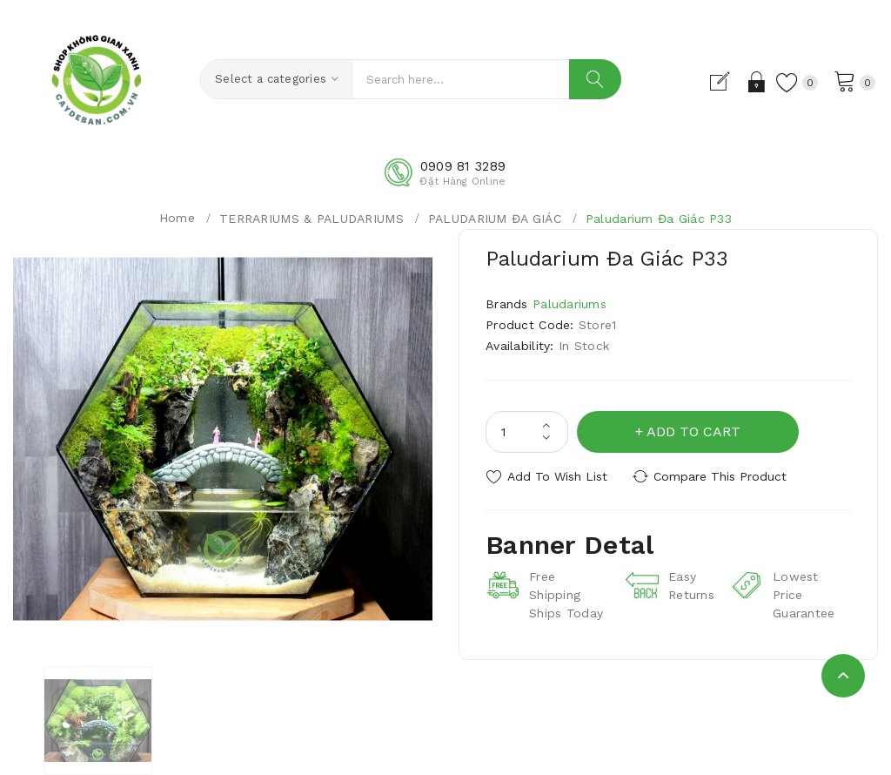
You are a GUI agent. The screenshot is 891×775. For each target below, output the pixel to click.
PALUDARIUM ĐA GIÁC (494, 219)
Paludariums (569, 304)
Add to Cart (693, 431)
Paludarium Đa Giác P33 (659, 219)
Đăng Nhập (757, 82)
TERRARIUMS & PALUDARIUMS (311, 219)
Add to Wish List (557, 476)
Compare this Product (720, 476)
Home (177, 218)
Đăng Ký (726, 82)
